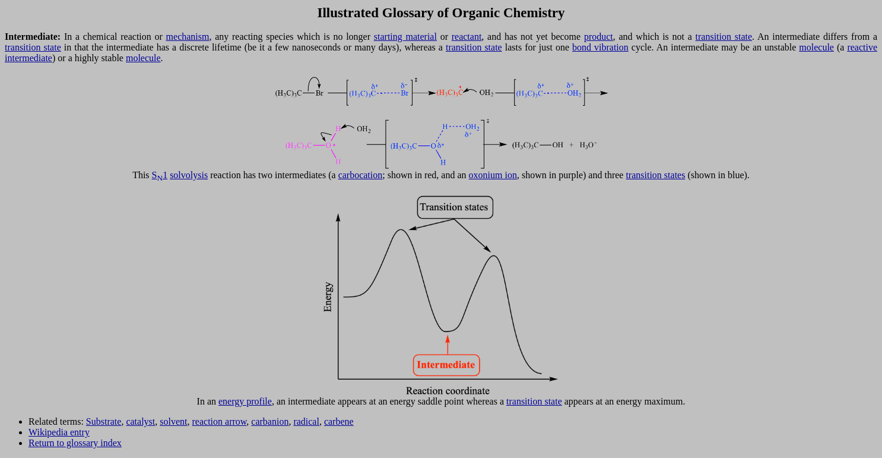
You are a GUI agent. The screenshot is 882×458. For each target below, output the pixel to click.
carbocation (360, 175)
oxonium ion (493, 175)
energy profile (245, 401)
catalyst (140, 421)
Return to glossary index (75, 443)
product (598, 36)
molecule (816, 47)
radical (306, 421)
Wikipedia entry (59, 432)
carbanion (269, 421)
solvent (173, 421)
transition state (724, 36)
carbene (339, 421)
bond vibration (600, 47)
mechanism (188, 36)
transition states (655, 175)
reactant (467, 36)
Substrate (104, 421)
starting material (405, 36)
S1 (160, 175)
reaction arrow (219, 421)
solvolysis (189, 175)
